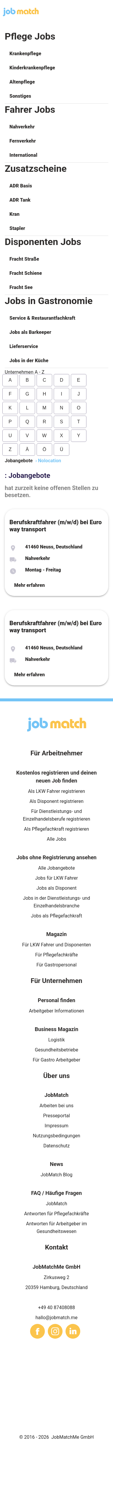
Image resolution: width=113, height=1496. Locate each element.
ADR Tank (19, 200)
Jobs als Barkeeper (30, 332)
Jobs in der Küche (28, 360)
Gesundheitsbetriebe (56, 1050)
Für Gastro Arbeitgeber (56, 1060)
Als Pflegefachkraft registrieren (56, 829)
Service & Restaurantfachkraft (42, 318)
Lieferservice (23, 346)
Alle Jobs (56, 839)
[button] (56, 54)
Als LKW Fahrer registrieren (56, 791)
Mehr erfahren (29, 585)
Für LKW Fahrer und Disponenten (56, 945)
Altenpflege (22, 82)
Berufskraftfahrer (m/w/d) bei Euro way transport (55, 526)
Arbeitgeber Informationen (56, 1011)
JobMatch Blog (57, 1174)
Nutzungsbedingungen (56, 1136)
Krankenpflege (25, 53)
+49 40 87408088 (56, 1307)
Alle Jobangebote (56, 868)
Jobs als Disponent (56, 888)
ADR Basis (20, 186)
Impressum (56, 1125)
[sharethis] (37, 1331)
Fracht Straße (24, 259)
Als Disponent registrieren (56, 801)
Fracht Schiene (25, 273)
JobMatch (56, 1203)
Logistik (56, 1040)
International (23, 155)
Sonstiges (20, 96)
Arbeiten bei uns (56, 1105)
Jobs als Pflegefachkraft (56, 916)
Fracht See (21, 287)
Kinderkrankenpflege (32, 68)
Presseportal (56, 1115)
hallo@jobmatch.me (56, 1317)
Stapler (17, 228)
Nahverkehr (22, 127)
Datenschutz (56, 1146)
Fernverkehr (22, 141)
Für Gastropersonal (56, 965)
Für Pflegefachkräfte (56, 955)
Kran (14, 214)
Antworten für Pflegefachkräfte (56, 1213)
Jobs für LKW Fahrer (56, 878)
